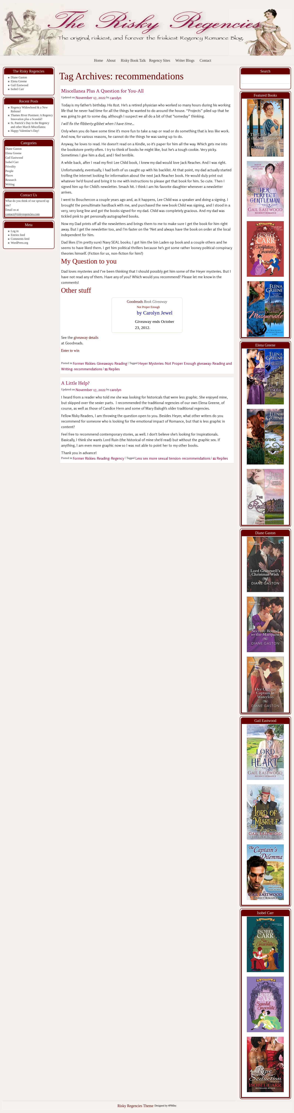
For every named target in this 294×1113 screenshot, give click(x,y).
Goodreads (135, 302)
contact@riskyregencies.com (22, 214)
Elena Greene (19, 81)
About (111, 60)
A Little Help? (75, 383)
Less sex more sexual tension (158, 458)
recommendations (88, 369)
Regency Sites (159, 60)
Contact (205, 60)
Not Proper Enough (148, 307)
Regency (117, 458)
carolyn (115, 97)
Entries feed (18, 235)
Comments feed (20, 238)
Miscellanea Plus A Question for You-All (102, 90)
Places (9, 175)
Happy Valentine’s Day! (25, 130)
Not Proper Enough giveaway (188, 363)
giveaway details (86, 337)
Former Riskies (84, 363)
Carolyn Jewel (157, 313)
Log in (15, 231)
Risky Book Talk (133, 60)
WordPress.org (19, 242)
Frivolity (10, 166)
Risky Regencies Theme (135, 1106)
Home (98, 60)
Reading (120, 363)
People (9, 171)
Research (10, 179)
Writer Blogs (184, 60)
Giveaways (105, 363)
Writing (9, 184)
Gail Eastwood (19, 85)
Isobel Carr (17, 89)
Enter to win (70, 350)
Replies (112, 369)
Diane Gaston (19, 77)
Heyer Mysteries (150, 363)
